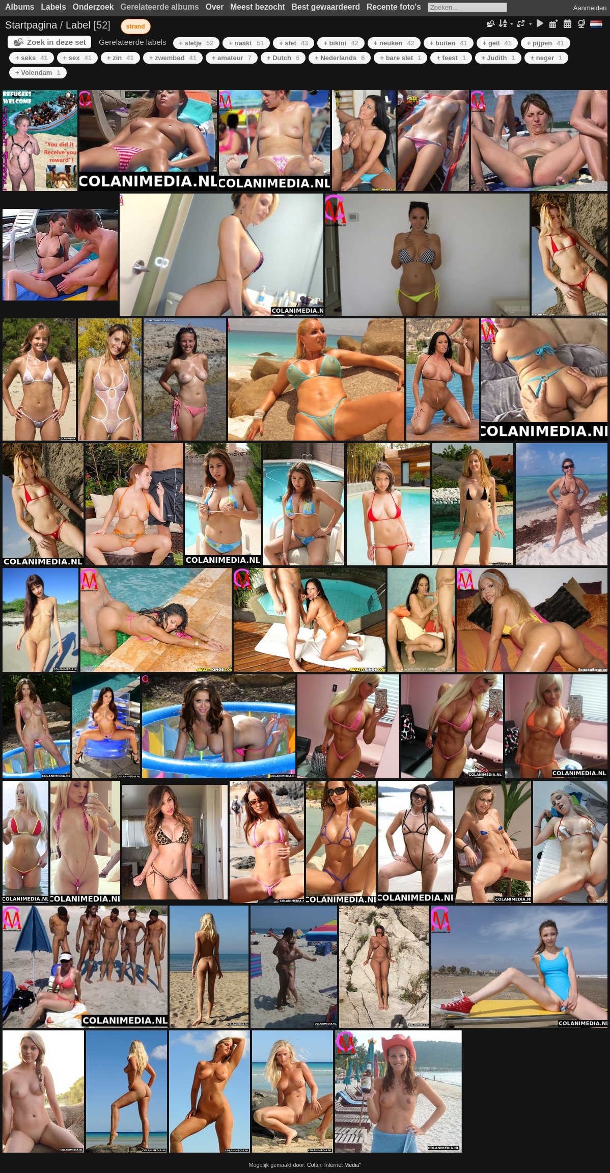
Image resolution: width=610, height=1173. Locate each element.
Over (215, 7)
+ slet (293, 43)
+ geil (497, 43)
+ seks (31, 58)
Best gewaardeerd (326, 7)
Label (78, 25)
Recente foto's (394, 7)
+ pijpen (545, 43)
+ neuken (394, 43)
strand (135, 26)
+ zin (120, 58)
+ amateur (232, 58)
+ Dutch (283, 58)
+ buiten (448, 43)
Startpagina (31, 25)
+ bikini (340, 43)
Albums (19, 7)
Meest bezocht (257, 7)
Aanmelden (590, 8)
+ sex (77, 58)
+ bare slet (400, 58)
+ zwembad (173, 58)
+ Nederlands (340, 58)
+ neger (547, 58)
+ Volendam (38, 72)
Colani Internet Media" (334, 1165)
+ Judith (498, 58)
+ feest (451, 58)
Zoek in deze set (56, 42)
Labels (53, 7)
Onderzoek (93, 7)
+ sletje (196, 43)
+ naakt (246, 43)
